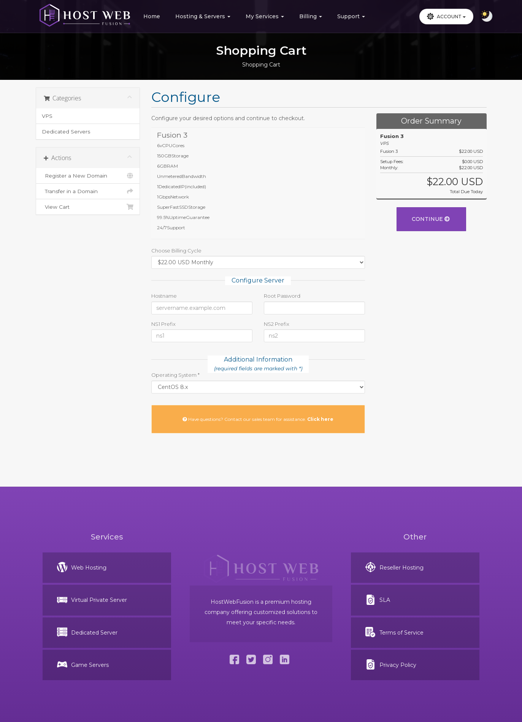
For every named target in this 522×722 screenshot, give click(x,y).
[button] (446, 16)
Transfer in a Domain (88, 191)
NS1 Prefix (163, 324)
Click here (320, 419)
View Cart (88, 206)
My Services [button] (265, 16)
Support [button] (351, 16)
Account (446, 16)
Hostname (164, 296)
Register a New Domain (88, 175)
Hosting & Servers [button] (202, 16)
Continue (431, 219)
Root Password (282, 296)
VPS (47, 116)
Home (151, 16)
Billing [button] (310, 16)
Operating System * (175, 375)
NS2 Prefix (276, 324)
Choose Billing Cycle (176, 251)
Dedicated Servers (66, 132)
